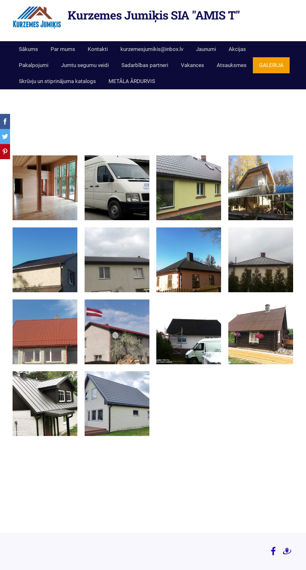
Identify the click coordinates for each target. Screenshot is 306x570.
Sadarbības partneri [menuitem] (144, 65)
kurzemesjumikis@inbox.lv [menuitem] (151, 49)
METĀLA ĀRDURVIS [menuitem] (131, 81)
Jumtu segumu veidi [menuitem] (85, 65)
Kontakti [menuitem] (98, 49)
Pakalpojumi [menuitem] (33, 65)
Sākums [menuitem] (28, 49)
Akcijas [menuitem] (237, 49)
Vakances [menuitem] (192, 65)
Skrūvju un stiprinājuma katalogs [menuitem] (57, 81)
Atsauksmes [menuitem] (232, 65)
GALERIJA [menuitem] (271, 65)
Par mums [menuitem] (63, 49)
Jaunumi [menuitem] (206, 49)
